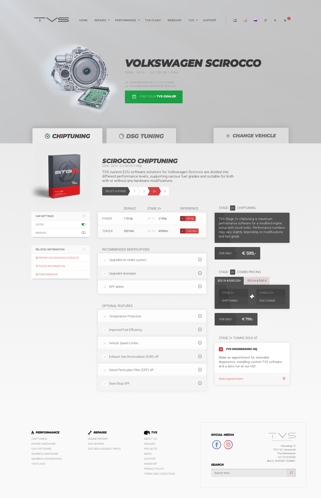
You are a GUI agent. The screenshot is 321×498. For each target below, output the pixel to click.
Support (209, 20)
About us (150, 438)
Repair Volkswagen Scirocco (57, 257)
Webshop (175, 20)
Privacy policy (154, 468)
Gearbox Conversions (46, 458)
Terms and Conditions (159, 473)
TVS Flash (153, 20)
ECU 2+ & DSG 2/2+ (229, 280)
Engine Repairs (98, 438)
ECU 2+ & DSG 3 (257, 280)
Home (83, 20)
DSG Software (41, 448)
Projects (150, 448)
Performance (125, 20)
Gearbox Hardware (44, 453)
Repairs (100, 20)
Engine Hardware (43, 443)
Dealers (149, 443)
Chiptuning (39, 438)
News (148, 453)
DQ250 (61, 224)
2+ (154, 191)
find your (154, 96)
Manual (61, 233)
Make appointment (252, 378)
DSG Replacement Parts (104, 448)
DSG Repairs (96, 443)
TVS (191, 20)
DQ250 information (50, 266)
